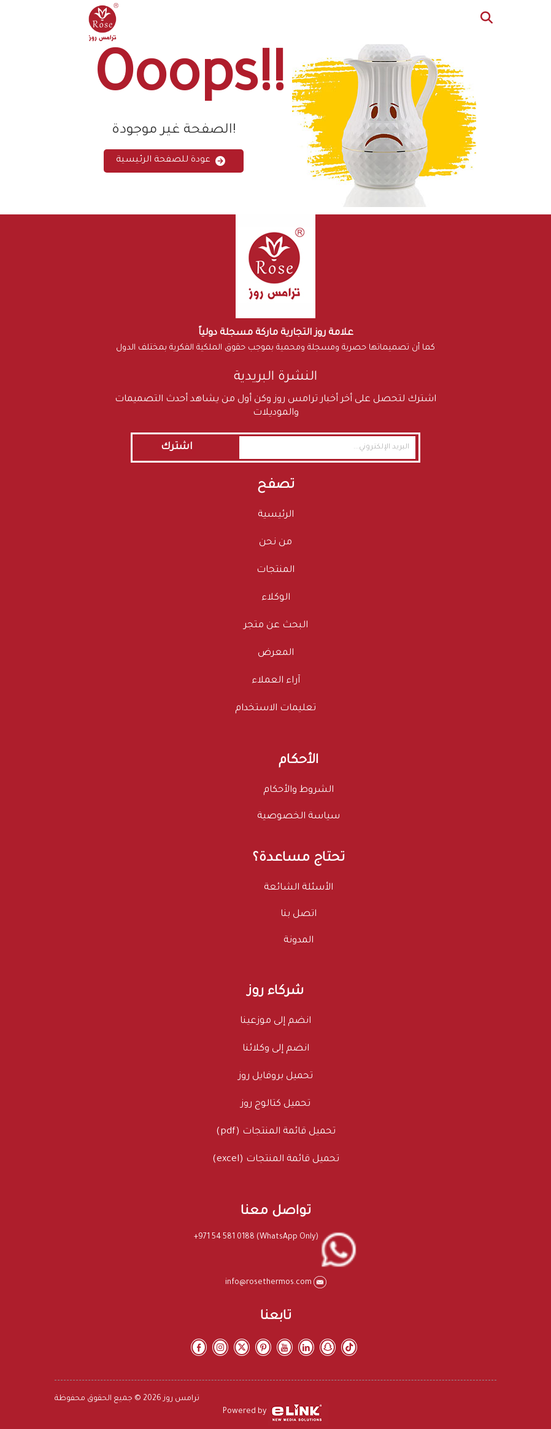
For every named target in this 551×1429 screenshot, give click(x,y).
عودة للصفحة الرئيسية (170, 160)
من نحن (275, 543)
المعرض (276, 653)
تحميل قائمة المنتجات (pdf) (276, 1132)
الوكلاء (275, 598)
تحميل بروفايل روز (275, 1076)
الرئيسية (276, 515)
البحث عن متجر (276, 626)
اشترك (177, 447)
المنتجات (275, 570)
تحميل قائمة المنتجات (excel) (275, 1159)
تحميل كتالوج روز (275, 1104)
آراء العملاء (276, 681)
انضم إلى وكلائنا (275, 1049)
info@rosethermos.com (269, 1282)
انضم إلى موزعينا (275, 1021)
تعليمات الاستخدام (275, 708)
